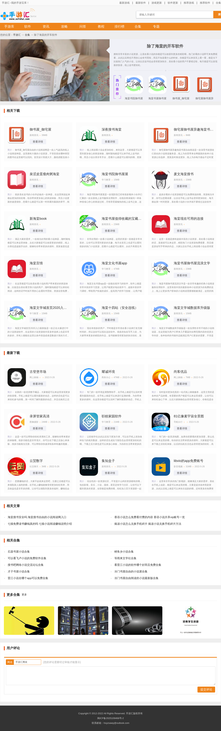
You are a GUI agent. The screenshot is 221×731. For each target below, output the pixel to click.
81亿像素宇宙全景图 (189, 416)
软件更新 (173, 2)
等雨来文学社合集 (125, 558)
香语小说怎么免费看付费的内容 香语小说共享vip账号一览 (149, 517)
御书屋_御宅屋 (180, 98)
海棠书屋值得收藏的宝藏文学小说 (122, 218)
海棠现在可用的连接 (189, 218)
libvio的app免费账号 (188, 461)
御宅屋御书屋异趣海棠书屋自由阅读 (204, 99)
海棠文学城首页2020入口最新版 (50, 308)
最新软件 (141, 2)
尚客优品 (180, 372)
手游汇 (17, 34)
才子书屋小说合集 (19, 571)
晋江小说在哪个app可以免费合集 (28, 578)
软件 (27, 26)
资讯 (46, 26)
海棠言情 (36, 263)
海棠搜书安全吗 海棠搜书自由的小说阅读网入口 (37, 517)
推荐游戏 (189, 2)
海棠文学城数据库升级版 (192, 308)
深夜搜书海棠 (112, 129)
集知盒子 (108, 461)
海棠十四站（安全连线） (120, 308)
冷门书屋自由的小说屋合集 (130, 571)
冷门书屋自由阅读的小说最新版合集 (136, 578)
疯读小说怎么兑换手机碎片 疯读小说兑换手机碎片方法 (147, 523)
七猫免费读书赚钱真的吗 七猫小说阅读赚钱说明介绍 (40, 523)
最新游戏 (124, 2)
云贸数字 (36, 461)
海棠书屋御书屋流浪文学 (157, 99)
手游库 (9, 26)
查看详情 (38, 141)
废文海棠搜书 (184, 174)
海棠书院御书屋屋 (134, 99)
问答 (82, 26)
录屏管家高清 (39, 416)
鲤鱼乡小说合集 (124, 551)
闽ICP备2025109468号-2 (110, 718)
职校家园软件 (112, 416)
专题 (156, 26)
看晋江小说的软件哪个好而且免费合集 (137, 564)
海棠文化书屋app (114, 263)
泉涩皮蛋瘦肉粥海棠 (44, 174)
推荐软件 (205, 2)
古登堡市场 (38, 372)
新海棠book (38, 218)
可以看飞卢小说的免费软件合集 (27, 558)
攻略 (64, 26)
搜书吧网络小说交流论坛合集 (26, 564)
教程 (101, 26)
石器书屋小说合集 (19, 551)
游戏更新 (157, 2)
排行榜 (119, 26)
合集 (138, 26)
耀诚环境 (108, 372)
